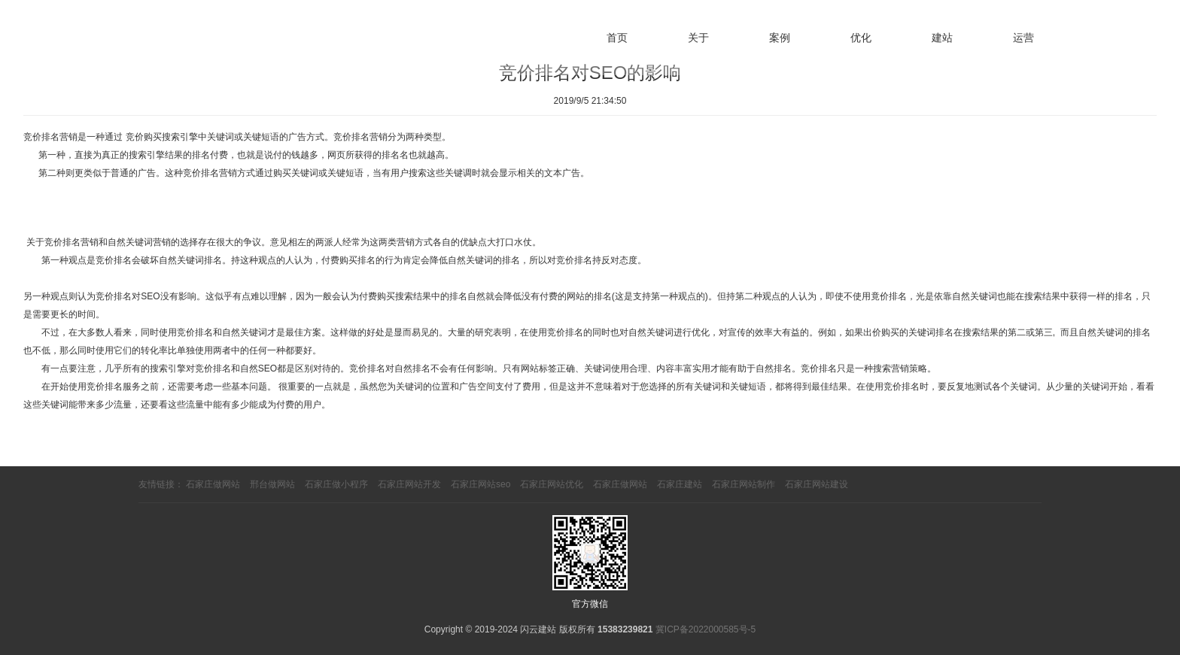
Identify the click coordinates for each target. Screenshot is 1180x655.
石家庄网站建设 (816, 484)
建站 (942, 38)
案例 (779, 38)
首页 (617, 38)
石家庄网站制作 (743, 484)
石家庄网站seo (480, 484)
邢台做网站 (272, 484)
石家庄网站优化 (551, 484)
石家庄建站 (679, 484)
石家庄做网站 (213, 484)
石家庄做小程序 (336, 484)
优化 (860, 38)
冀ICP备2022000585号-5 (705, 629)
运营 (1023, 38)
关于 (698, 38)
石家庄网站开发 (409, 484)
